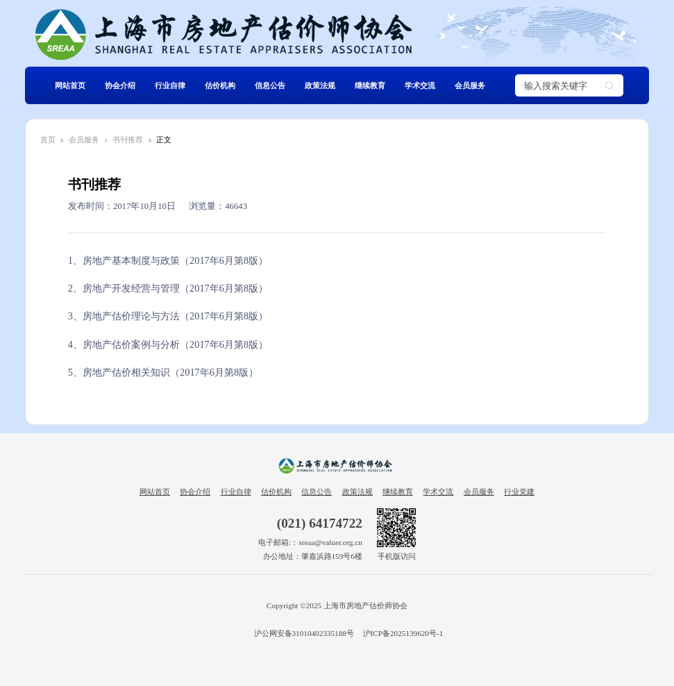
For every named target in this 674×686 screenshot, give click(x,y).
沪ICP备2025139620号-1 (403, 633)
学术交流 (420, 85)
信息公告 (270, 85)
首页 (48, 139)
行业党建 (519, 491)
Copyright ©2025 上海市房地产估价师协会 (337, 605)
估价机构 (220, 85)
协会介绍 (120, 85)
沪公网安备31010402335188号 (303, 633)
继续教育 (370, 85)
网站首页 (70, 85)
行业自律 (170, 85)
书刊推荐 (127, 139)
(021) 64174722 (319, 523)
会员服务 (470, 85)
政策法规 (320, 85)
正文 (163, 139)
